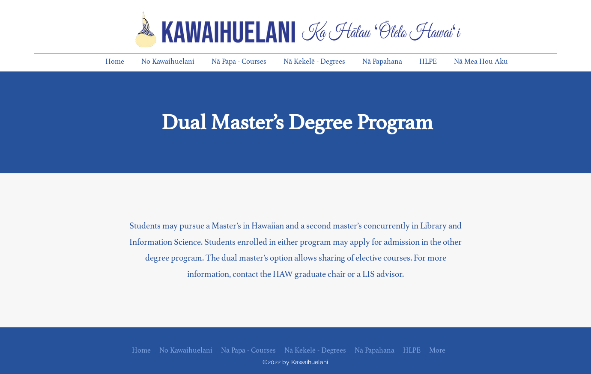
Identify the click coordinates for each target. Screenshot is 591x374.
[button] (172, 61)
